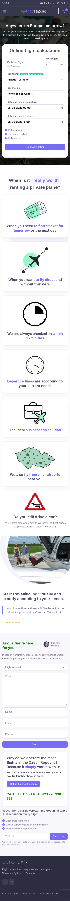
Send (35, 744)
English (46, 3)
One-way (15, 66)
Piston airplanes (16, 130)
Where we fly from (12, 873)
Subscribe (59, 836)
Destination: (13, 88)
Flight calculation (11, 869)
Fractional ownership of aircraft (21, 828)
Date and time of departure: (22, 102)
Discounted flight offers (17, 820)
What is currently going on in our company (27, 824)
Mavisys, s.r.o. (52, 893)
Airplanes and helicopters (38, 869)
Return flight (17, 62)
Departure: (13, 73)
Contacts (30, 873)
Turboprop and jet (17, 134)
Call (5, 3)
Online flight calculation (23, 784)
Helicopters (14, 138)
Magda (55, 644)
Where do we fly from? (31, 74)
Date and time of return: (20, 116)
